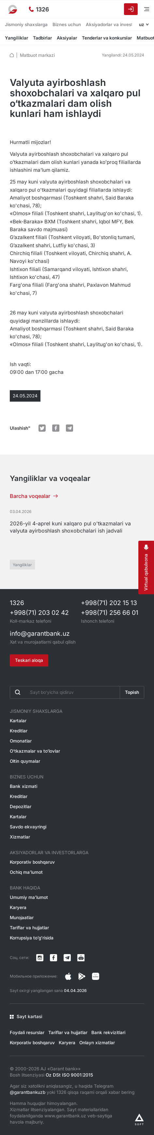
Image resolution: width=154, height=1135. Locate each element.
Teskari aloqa (29, 660)
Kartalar (18, 720)
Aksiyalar (67, 37)
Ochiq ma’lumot (26, 872)
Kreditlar (18, 730)
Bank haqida (25, 887)
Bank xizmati (23, 786)
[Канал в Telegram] (67, 958)
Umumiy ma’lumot (29, 897)
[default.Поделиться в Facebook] (56, 428)
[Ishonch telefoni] (39, 9)
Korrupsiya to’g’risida (32, 937)
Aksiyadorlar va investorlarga (116, 24)
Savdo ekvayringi (28, 826)
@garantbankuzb (27, 1092)
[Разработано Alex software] (139, 1119)
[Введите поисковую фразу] (65, 692)
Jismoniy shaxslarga (26, 24)
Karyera (18, 907)
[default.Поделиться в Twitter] (42, 428)
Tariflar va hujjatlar (29, 927)
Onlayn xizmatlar (97, 1042)
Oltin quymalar (25, 761)
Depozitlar (20, 806)
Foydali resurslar (27, 1032)
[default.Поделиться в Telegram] (69, 428)
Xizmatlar (20, 836)
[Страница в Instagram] (68, 976)
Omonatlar (21, 740)
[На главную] (13, 9)
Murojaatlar (22, 917)
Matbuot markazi (37, 55)
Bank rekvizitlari (108, 1032)
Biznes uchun (67, 24)
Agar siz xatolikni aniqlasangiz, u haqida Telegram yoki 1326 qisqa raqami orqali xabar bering (72, 1089)
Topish (132, 692)
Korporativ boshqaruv (32, 862)
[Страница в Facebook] (82, 976)
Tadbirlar (42, 37)
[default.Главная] (12, 55)
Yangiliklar (16, 37)
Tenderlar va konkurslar (107, 37)
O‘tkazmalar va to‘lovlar (35, 751)
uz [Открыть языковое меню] (141, 24)
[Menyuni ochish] (142, 9)
